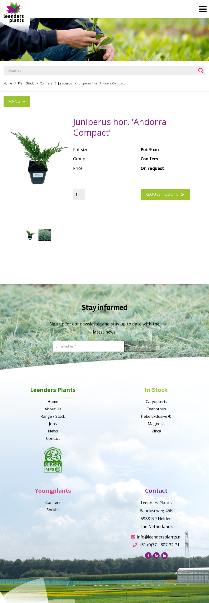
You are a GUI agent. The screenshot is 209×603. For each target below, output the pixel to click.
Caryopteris (156, 401)
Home (8, 83)
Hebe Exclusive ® (156, 416)
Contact (53, 438)
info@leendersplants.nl (156, 537)
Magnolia (156, 423)
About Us (53, 409)
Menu (17, 101)
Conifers (46, 83)
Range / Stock (53, 416)
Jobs (53, 423)
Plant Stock (26, 83)
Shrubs (53, 509)
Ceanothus (156, 409)
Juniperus (65, 83)
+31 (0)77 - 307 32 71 (156, 544)
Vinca (156, 431)
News (53, 431)
